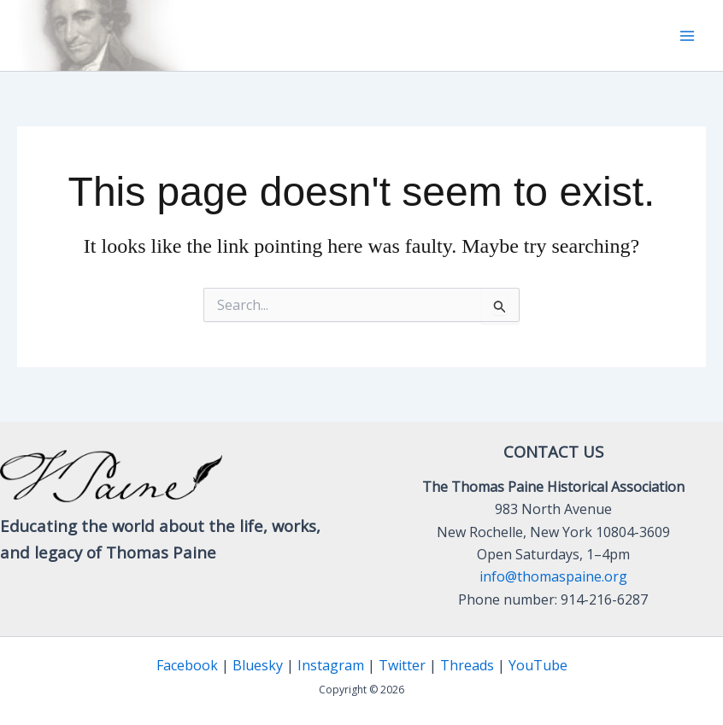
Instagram (330, 665)
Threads (467, 665)
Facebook (187, 665)
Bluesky (257, 665)
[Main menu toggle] (687, 36)
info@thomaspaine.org (553, 576)
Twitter (402, 665)
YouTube (537, 665)
